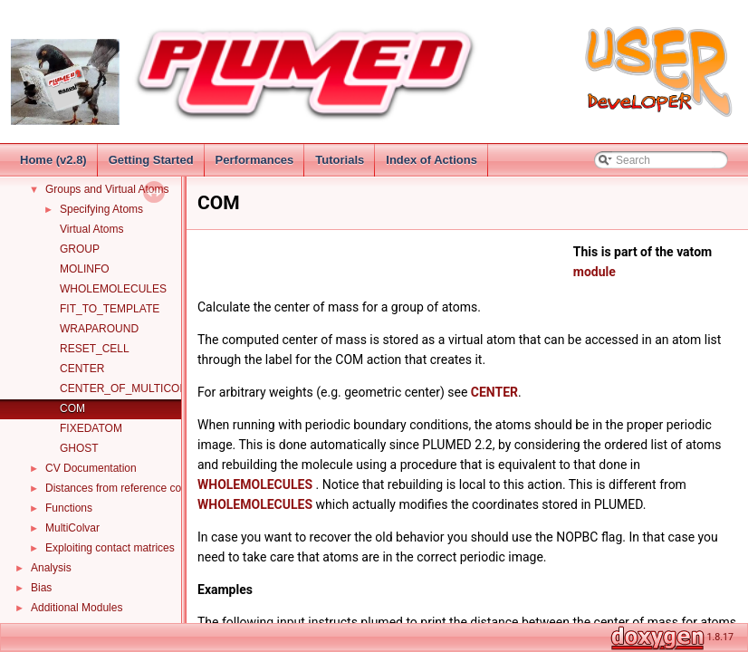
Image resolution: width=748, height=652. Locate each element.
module (594, 271)
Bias (41, 587)
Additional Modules (76, 607)
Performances (255, 160)
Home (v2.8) (53, 160)
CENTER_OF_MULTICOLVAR (133, 388)
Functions (68, 508)
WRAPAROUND (99, 328)
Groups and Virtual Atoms (107, 189)
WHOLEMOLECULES (113, 289)
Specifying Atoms (101, 209)
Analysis (51, 567)
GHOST (79, 448)
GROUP (80, 249)
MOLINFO (85, 269)
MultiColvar (72, 528)
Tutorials (339, 160)
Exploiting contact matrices (110, 548)
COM (72, 408)
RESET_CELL (94, 348)
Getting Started (151, 160)
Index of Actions (431, 160)
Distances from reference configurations (141, 488)
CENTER (82, 368)
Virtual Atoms (91, 229)
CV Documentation (91, 468)
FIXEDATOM (91, 428)
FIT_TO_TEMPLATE (109, 308)
